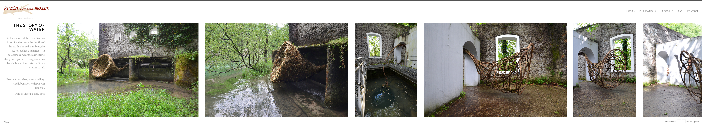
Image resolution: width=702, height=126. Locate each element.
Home (630, 11)
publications (648, 11)
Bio (680, 11)
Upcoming (667, 11)
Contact (692, 11)
